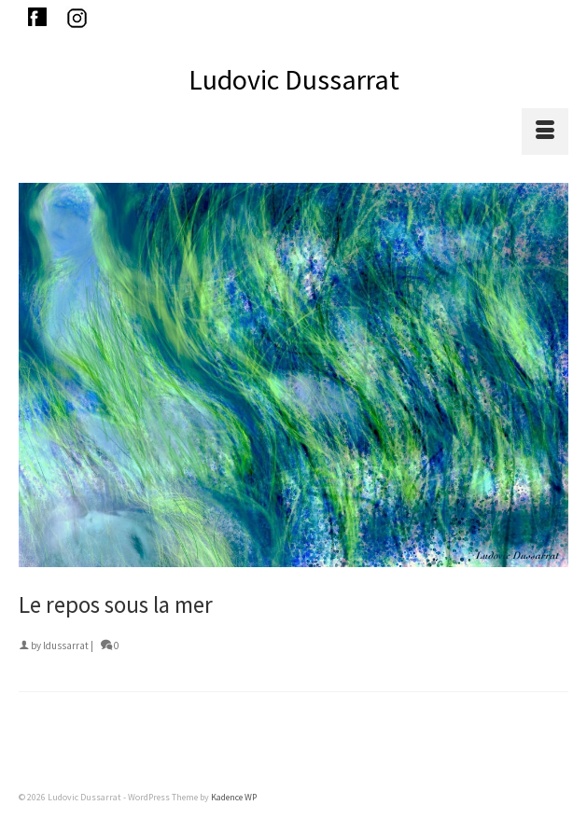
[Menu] (545, 131)
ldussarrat (66, 645)
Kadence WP (234, 797)
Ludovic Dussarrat (294, 79)
